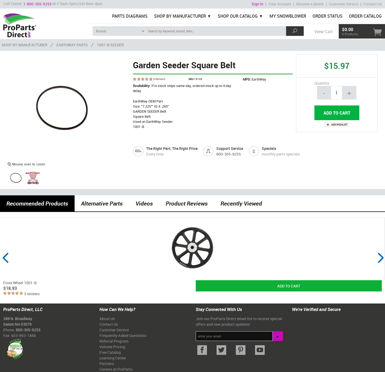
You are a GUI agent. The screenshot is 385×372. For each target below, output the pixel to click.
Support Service (229, 148)
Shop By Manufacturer (180, 16)
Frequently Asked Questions (122, 335)
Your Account (279, 3)
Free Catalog (110, 352)
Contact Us (372, 3)
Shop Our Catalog (238, 16)
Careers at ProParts (115, 369)
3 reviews (32, 293)
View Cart (323, 32)
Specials (269, 148)
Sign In (257, 3)
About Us (107, 318)
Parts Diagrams (130, 16)
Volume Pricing (112, 346)
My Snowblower (288, 16)
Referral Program (113, 341)
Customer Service (343, 3)
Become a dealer (310, 3)
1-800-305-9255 (37, 3)
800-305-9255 (228, 154)
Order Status (327, 16)
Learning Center (112, 357)
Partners (106, 363)
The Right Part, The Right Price (172, 148)
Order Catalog (365, 16)
